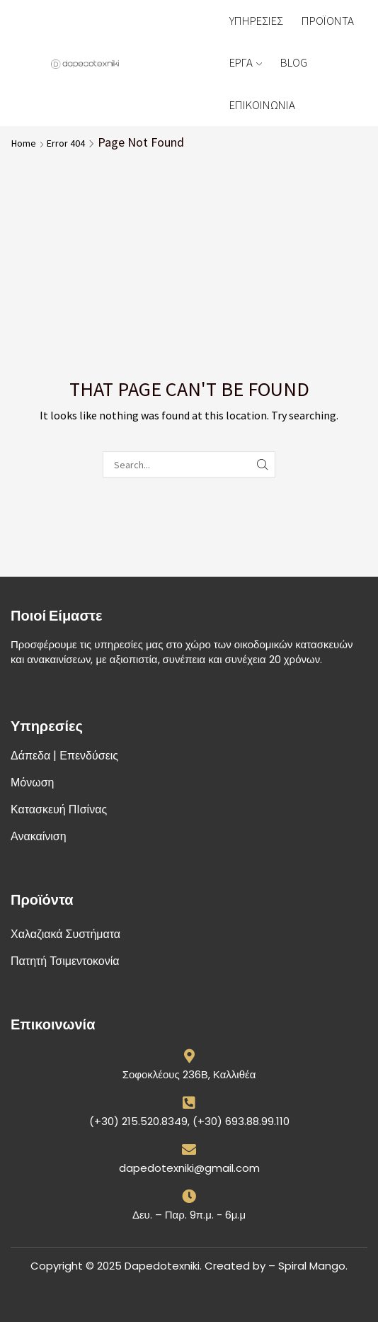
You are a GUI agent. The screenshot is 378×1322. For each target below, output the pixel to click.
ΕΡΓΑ (245, 62)
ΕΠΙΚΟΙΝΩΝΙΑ (262, 105)
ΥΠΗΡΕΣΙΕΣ (256, 20)
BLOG (293, 62)
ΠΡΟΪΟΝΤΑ (328, 20)
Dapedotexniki (162, 1265)
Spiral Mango (311, 1265)
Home (23, 143)
